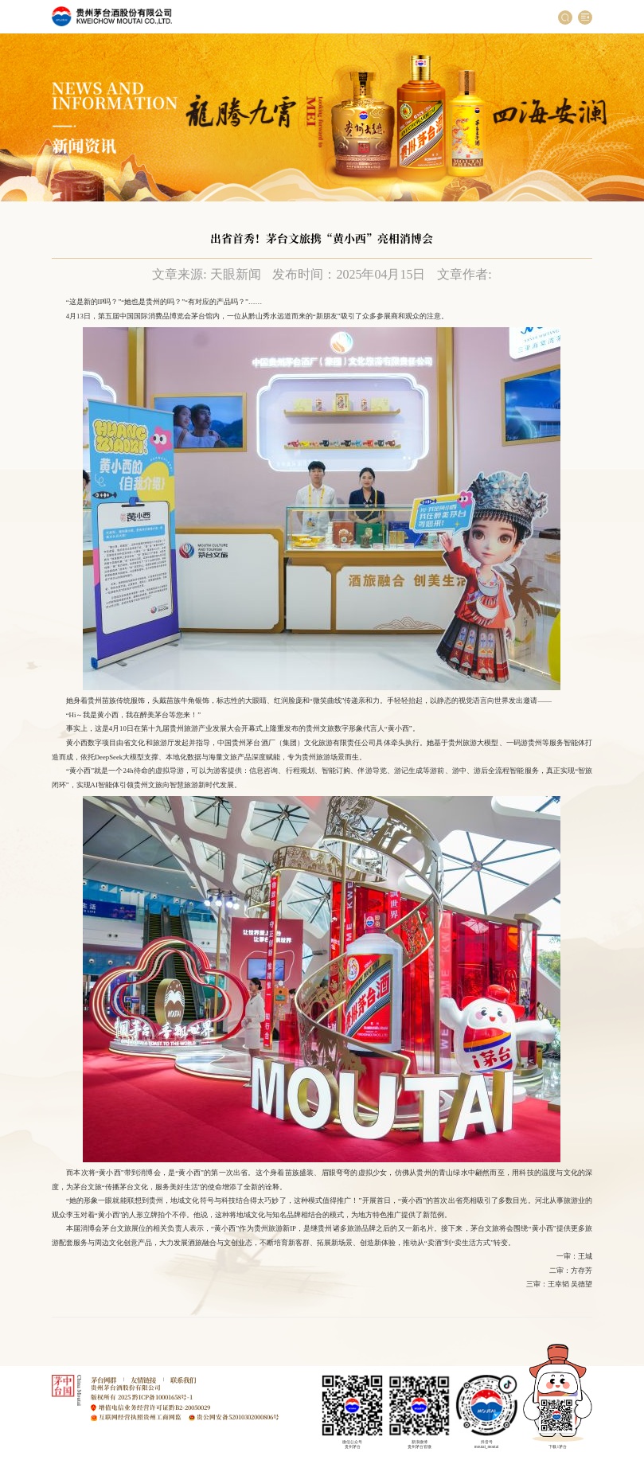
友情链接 (143, 1379)
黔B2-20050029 (189, 1407)
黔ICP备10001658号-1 (162, 1396)
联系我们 (183, 1379)
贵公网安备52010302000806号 (238, 1416)
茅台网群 (103, 1379)
